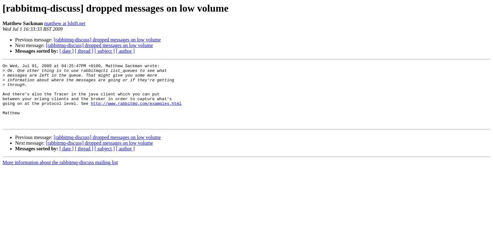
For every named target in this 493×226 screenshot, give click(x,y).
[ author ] (125, 51)
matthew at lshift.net (64, 23)
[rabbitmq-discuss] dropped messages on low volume (107, 39)
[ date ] (66, 51)
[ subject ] (105, 51)
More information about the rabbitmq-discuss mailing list (60, 174)
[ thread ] (84, 51)
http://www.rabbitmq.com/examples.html (136, 112)
